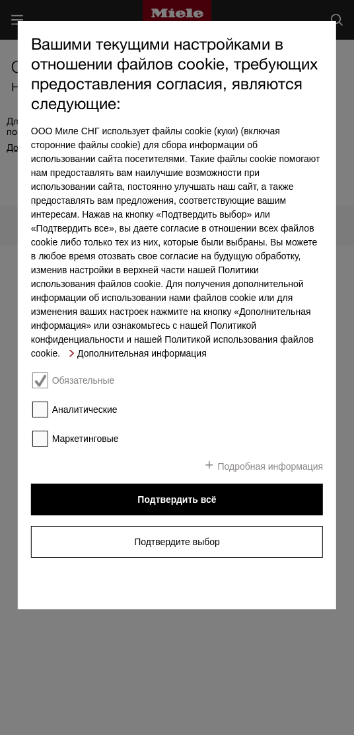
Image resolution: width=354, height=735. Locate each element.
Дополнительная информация (142, 353)
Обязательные (83, 380)
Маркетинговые (85, 438)
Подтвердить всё (176, 499)
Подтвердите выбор (177, 542)
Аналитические (85, 409)
